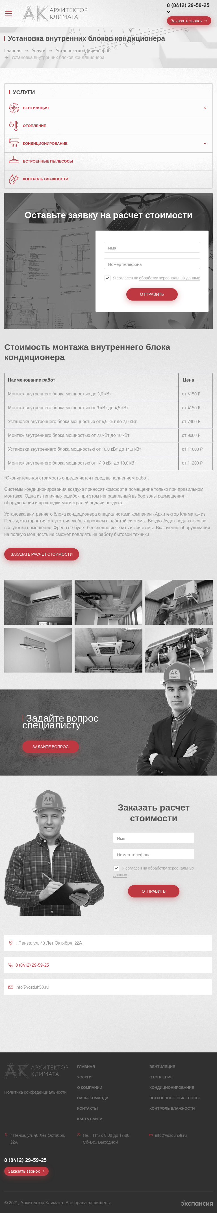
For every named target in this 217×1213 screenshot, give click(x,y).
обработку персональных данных (169, 278)
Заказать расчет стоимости (42, 554)
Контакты (87, 1108)
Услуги (84, 1077)
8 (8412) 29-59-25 (188, 5)
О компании (89, 1087)
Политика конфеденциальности (35, 1092)
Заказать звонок (186, 20)
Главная (86, 1067)
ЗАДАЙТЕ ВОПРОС (50, 747)
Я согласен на (156, 278)
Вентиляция (36, 108)
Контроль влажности (45, 179)
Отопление (34, 126)
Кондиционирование (45, 143)
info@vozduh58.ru (171, 1135)
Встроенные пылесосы (48, 161)
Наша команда (92, 1098)
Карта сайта (90, 1119)
